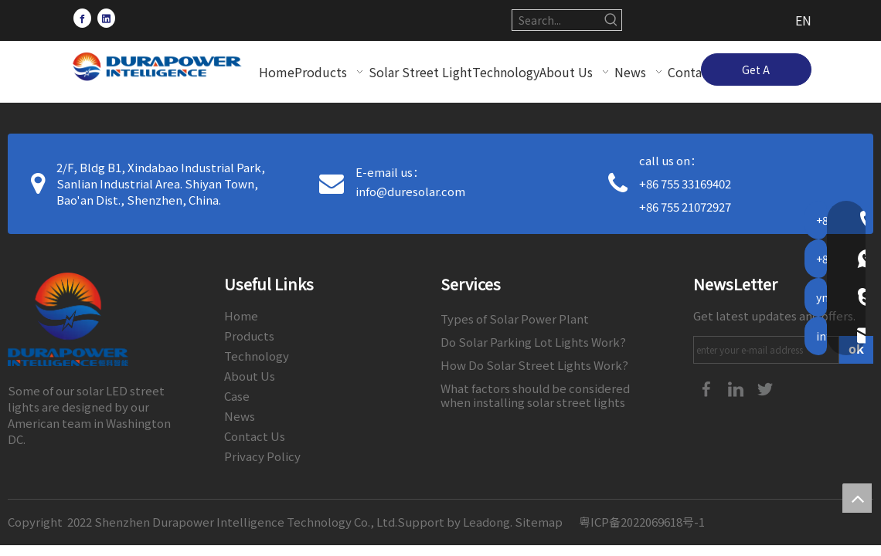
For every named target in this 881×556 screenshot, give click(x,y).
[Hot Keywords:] (611, 20)
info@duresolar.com (410, 191)
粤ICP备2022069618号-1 (642, 522)
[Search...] (556, 20)
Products (249, 335)
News (239, 416)
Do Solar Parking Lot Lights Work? (533, 342)
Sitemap (539, 522)
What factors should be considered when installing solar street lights (535, 395)
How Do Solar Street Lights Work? (534, 365)
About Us (249, 376)
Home (241, 315)
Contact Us (254, 436)
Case (237, 396)
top (857, 498)
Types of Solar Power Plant (514, 318)
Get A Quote (756, 74)
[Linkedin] (106, 18)
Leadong (486, 522)
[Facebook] (82, 18)
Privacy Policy (262, 456)
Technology (256, 356)
